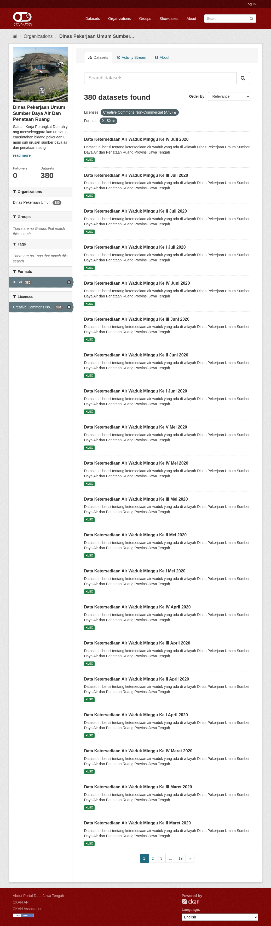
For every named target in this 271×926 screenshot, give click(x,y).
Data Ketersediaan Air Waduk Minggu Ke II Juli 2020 (135, 211)
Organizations (119, 18)
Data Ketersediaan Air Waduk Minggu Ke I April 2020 (136, 715)
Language (190, 909)
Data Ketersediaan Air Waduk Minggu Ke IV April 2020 (137, 607)
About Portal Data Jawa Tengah (38, 896)
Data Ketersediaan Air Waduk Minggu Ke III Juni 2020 (136, 319)
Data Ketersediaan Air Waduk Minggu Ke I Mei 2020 (135, 571)
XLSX (89, 159)
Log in (251, 4)
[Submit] (251, 18)
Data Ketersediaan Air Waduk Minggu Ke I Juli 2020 (135, 247)
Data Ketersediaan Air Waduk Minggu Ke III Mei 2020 (136, 499)
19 (180, 858)
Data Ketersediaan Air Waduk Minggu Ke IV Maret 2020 (138, 751)
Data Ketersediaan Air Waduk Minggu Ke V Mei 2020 (135, 427)
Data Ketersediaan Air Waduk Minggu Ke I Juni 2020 (135, 391)
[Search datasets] (230, 18)
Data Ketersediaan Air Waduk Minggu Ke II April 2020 (136, 679)
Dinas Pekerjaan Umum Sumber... (96, 36)
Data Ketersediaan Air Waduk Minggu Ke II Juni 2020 (136, 355)
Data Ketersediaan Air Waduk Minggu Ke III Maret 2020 (138, 787)
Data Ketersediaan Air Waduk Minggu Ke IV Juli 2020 (136, 139)
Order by (196, 96)
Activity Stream (131, 57)
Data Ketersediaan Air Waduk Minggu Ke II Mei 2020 (135, 535)
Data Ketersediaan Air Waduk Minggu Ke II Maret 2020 (137, 823)
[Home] (15, 36)
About (191, 18)
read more (22, 155)
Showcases (168, 18)
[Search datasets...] (160, 78)
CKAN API (21, 902)
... (170, 858)
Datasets (92, 18)
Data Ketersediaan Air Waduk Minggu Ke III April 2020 (137, 643)
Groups (145, 18)
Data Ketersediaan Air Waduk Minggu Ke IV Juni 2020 (137, 283)
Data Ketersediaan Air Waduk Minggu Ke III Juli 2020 (136, 175)
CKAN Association (28, 909)
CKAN (190, 901)
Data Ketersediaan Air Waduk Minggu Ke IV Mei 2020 (136, 463)
